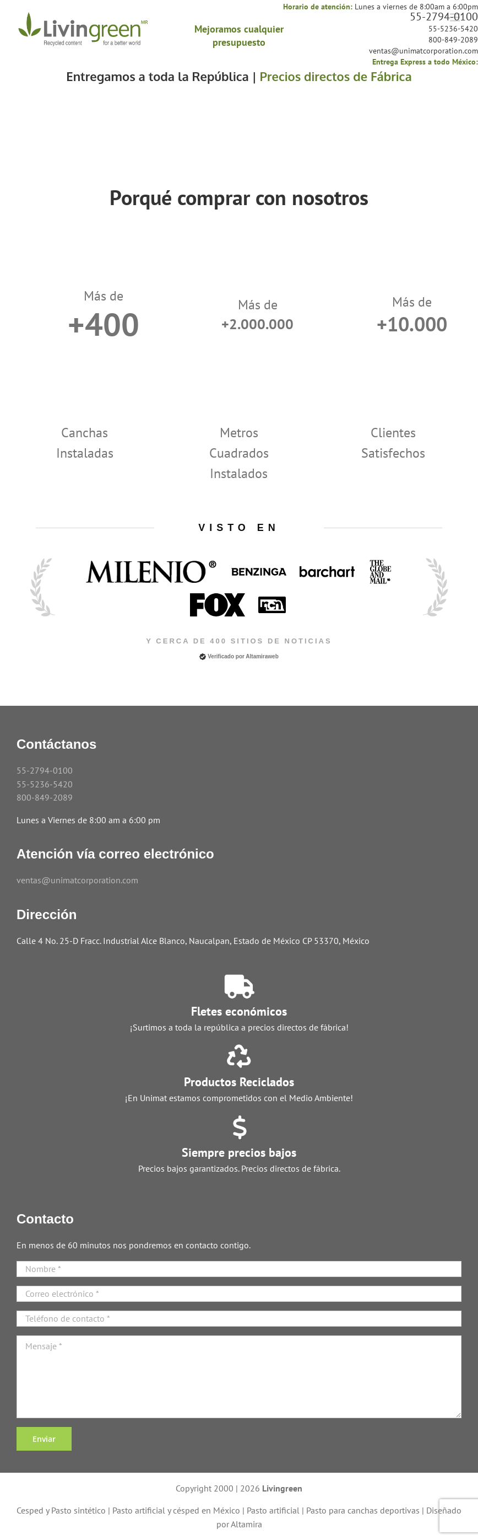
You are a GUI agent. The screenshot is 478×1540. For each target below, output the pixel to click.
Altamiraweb (262, 656)
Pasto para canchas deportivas (363, 1510)
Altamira (246, 1524)
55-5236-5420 (453, 29)
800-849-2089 (453, 40)
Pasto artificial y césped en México (176, 1510)
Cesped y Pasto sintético (61, 1510)
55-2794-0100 (444, 16)
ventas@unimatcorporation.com (423, 51)
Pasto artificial (273, 1510)
